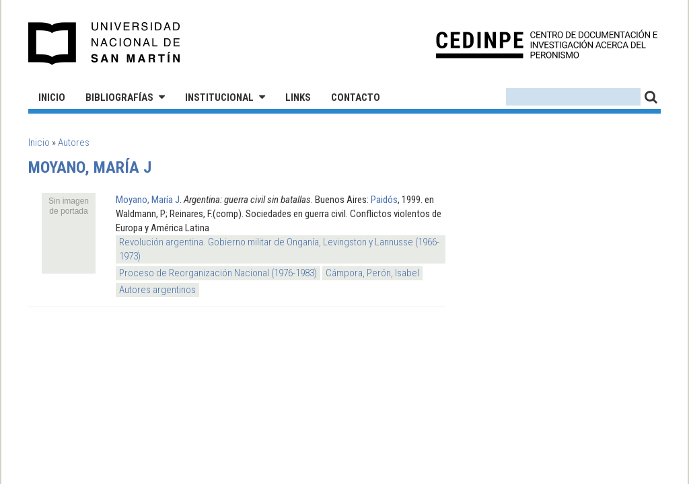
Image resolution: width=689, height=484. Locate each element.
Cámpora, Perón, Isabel (372, 273)
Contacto (355, 97)
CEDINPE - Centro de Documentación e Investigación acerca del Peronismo (546, 44)
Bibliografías (119, 97)
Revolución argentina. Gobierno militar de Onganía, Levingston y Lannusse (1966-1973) (279, 249)
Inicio (51, 97)
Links (298, 97)
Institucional (219, 97)
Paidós (384, 200)
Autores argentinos (157, 290)
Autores (73, 142)
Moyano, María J (148, 200)
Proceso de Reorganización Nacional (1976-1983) (218, 273)
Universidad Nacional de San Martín (104, 43)
